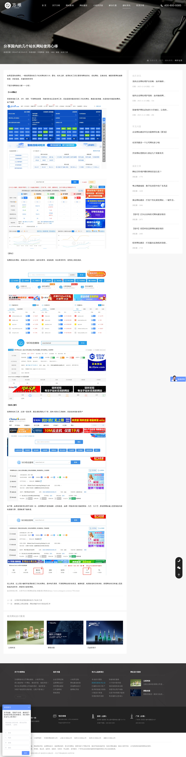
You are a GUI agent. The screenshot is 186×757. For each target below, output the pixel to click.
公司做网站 (57, 689)
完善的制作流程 (98, 696)
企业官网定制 (58, 679)
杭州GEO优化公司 (80, 738)
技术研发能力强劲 (98, 689)
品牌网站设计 (58, 683)
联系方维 (140, 5)
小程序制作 (38, 738)
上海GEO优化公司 (66, 738)
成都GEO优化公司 (110, 738)
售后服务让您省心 (116, 696)
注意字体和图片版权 (117, 693)
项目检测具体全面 (116, 686)
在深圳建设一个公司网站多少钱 (146, 143)
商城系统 (56, 693)
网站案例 (70, 5)
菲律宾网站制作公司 (51, 738)
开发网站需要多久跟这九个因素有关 (148, 153)
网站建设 (83, 5)
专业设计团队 (97, 679)
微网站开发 (74, 689)
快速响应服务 (114, 679)
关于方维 (56, 5)
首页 (161, 60)
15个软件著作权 (115, 683)
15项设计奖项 (97, 693)
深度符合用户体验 (116, 689)
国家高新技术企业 (98, 683)
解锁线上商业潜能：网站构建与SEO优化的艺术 (32, 604)
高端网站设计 (75, 686)
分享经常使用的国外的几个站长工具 (28, 600)
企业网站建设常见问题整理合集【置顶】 (150, 132)
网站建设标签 (75, 683)
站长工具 (64, 52)
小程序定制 (74, 679)
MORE (19, 697)
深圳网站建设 (58, 686)
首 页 (44, 5)
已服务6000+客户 (98, 686)
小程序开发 (98, 5)
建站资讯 (126, 5)
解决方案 (113, 5)
